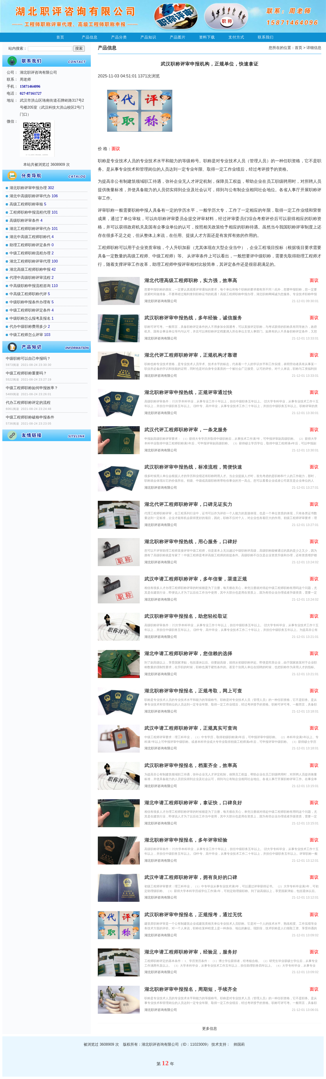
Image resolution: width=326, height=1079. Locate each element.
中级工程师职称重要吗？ (26, 373)
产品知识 (148, 37)
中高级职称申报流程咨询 (30, 286)
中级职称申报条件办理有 (30, 302)
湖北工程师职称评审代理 (30, 261)
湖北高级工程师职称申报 (30, 269)
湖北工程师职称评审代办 (30, 229)
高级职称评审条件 (24, 220)
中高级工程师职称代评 (28, 294)
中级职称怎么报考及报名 (30, 318)
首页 (60, 37)
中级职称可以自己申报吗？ (28, 358)
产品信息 (90, 37)
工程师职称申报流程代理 (30, 212)
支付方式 (236, 37)
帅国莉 (239, 1044)
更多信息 (209, 1029)
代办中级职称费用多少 (28, 327)
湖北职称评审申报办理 (28, 188)
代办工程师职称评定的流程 (28, 403)
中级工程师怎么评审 (26, 335)
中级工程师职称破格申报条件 (30, 417)
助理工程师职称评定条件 (30, 245)
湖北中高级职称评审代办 (30, 196)
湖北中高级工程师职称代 (30, 237)
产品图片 (178, 37)
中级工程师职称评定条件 (30, 310)
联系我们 (266, 37)
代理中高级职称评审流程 (30, 278)
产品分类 (119, 37)
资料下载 (207, 37)
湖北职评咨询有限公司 (160, 301)
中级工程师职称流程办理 (30, 253)
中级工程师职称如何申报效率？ (32, 388)
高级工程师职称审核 (26, 204)
